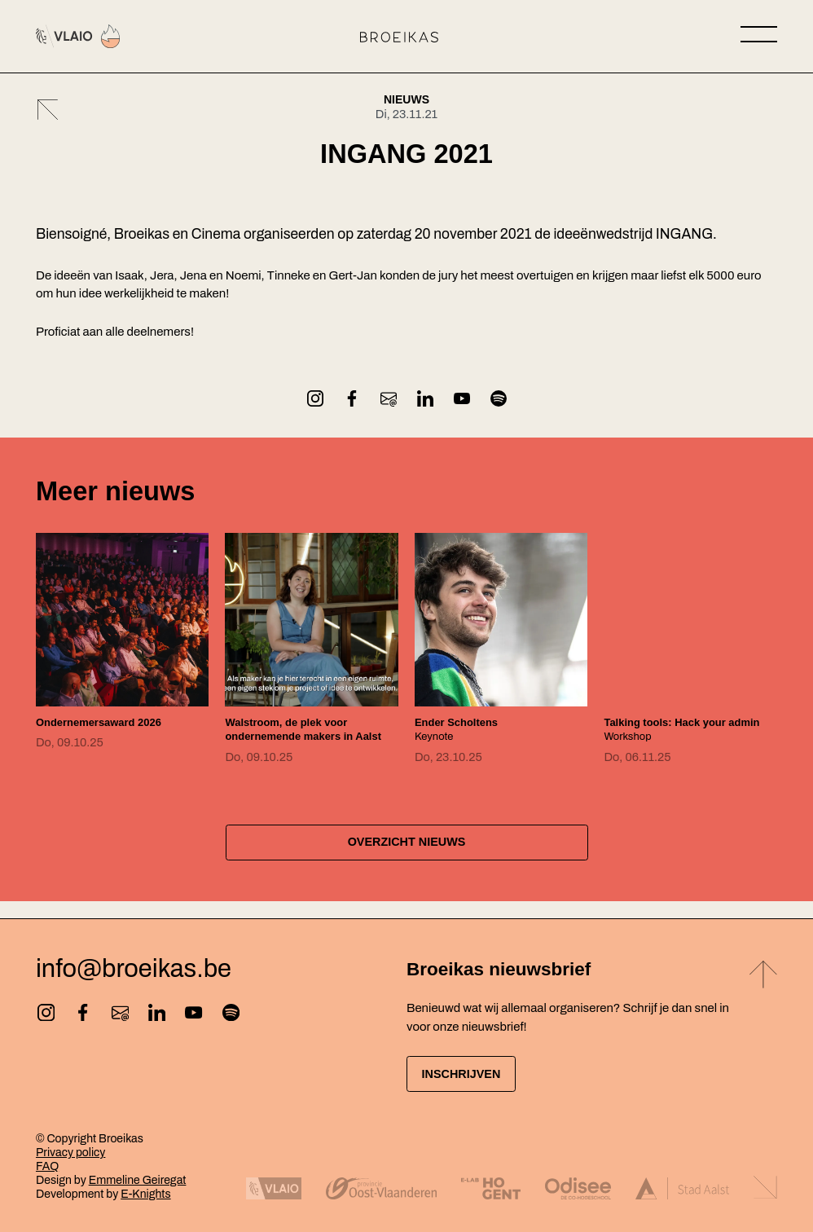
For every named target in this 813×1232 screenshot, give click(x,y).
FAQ (47, 1166)
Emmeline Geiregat (138, 1180)
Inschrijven (472, 1073)
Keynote (461, 729)
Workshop (672, 736)
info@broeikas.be (133, 967)
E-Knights (145, 1194)
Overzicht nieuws (406, 857)
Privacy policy (70, 1152)
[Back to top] (763, 975)
